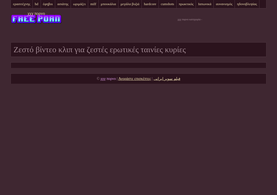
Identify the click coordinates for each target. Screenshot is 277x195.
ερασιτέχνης (21, 4)
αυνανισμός (224, 4)
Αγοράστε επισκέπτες (134, 79)
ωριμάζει (79, 4)
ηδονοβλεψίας (247, 4)
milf (93, 4)
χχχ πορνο (36, 13)
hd (36, 4)
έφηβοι (48, 4)
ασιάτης (62, 4)
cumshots (167, 4)
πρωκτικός (186, 4)
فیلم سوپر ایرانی (167, 79)
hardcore (150, 4)
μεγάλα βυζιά (130, 4)
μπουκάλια (108, 4)
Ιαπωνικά (204, 4)
